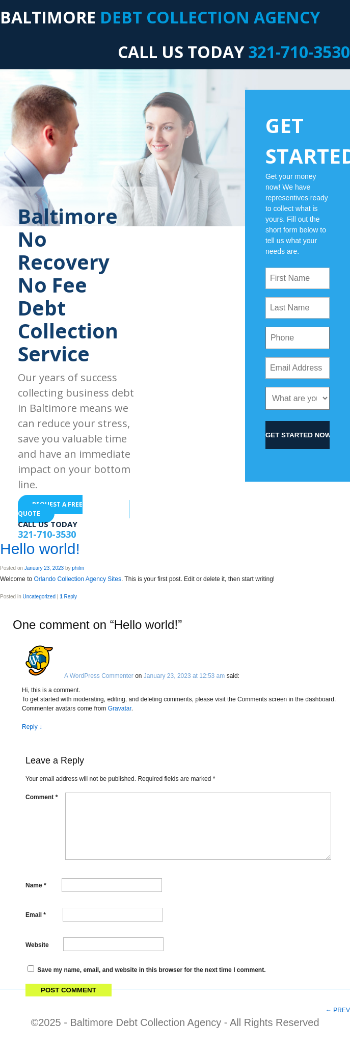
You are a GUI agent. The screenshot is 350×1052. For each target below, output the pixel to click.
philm (78, 568)
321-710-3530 (299, 52)
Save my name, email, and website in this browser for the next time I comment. (151, 970)
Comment (41, 797)
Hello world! (40, 548)
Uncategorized (38, 596)
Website (37, 944)
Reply (68, 596)
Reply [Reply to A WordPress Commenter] (32, 726)
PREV (338, 1010)
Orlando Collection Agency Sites (77, 579)
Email (35, 914)
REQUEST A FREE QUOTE (50, 509)
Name (35, 885)
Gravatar (119, 708)
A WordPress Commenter (98, 675)
